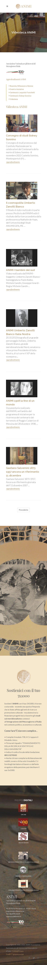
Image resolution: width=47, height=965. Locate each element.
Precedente (23, 510)
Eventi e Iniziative (16, 89)
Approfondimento (13, 162)
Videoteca (13, 99)
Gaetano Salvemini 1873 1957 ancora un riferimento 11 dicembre (22, 472)
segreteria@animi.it (13, 916)
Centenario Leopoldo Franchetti (22, 93)
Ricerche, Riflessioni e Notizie (21, 86)
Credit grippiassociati (15, 954)
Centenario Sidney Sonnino (20, 96)
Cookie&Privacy (18, 951)
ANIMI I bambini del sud (20, 270)
